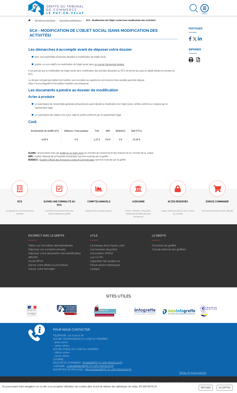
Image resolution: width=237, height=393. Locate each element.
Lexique (94, 268)
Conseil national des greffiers (169, 249)
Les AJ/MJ (96, 257)
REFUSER (206, 387)
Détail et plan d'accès (192, 373)
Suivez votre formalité (41, 268)
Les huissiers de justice (103, 249)
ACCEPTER (224, 387)
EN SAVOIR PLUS (148, 386)
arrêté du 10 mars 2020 (72, 153)
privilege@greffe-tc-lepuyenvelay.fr (108, 369)
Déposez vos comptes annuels (47, 249)
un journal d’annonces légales (109, 64)
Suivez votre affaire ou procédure (48, 265)
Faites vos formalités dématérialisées (50, 245)
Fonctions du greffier (164, 245)
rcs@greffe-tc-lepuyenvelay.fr (102, 362)
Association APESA (101, 253)
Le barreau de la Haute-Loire (107, 245)
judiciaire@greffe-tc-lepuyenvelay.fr (90, 366)
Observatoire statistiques (105, 265)
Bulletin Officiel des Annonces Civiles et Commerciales (67, 159)
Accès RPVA (35, 261)
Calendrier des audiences (105, 261)
